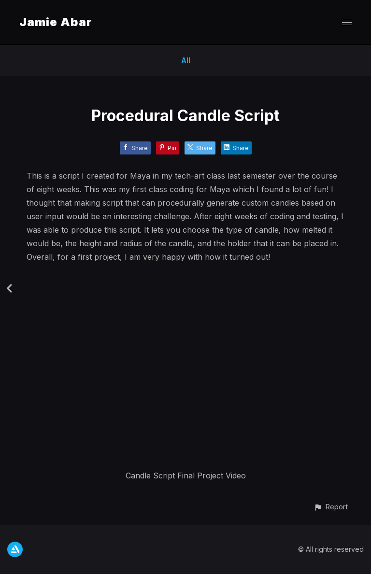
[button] (331, 507)
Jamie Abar (55, 22)
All (185, 60)
